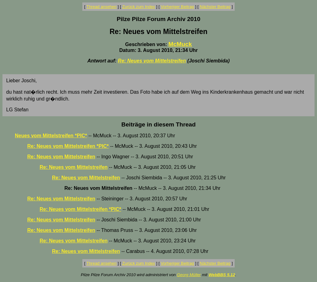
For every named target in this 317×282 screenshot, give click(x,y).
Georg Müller (189, 274)
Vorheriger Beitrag (177, 6)
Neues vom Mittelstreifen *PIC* (51, 135)
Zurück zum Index (138, 6)
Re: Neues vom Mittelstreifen (152, 60)
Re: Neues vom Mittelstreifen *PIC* (68, 146)
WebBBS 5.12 (222, 274)
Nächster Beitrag (215, 6)
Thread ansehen (101, 6)
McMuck (180, 44)
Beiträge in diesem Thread (158, 124)
